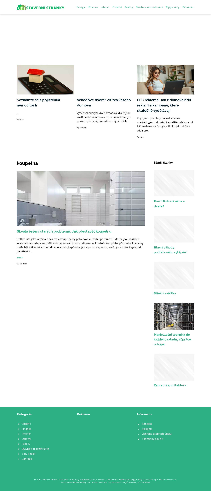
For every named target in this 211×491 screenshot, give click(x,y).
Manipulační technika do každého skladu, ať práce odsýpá (172, 339)
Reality (129, 7)
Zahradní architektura (170, 385)
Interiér (105, 7)
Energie (81, 7)
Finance (93, 7)
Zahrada (187, 7)
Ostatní (117, 7)
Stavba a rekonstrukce (149, 7)
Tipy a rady (172, 7)
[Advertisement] (105, 36)
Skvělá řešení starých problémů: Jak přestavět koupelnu (64, 231)
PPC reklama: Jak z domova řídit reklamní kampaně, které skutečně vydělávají (164, 105)
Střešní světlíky (165, 293)
